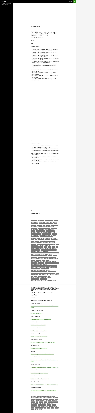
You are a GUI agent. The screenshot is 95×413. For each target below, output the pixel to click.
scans (33, 407)
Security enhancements (36, 271)
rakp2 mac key (45, 267)
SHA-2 (33, 274)
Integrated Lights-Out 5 (36, 252)
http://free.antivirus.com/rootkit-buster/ (39, 336)
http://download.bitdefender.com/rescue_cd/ (40, 378)
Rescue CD (57, 288)
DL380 (53, 232)
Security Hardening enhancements (38, 273)
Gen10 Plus (53, 238)
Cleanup (38, 400)
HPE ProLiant (45, 242)
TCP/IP (52, 274)
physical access (39, 264)
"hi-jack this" (40, 396)
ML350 (47, 260)
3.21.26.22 (56, 220)
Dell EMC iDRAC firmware (44, 229)
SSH (40, 274)
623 (40, 222)
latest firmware (52, 257)
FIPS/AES (37, 236)
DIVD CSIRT (38, 232)
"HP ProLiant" (34, 220)
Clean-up (33, 400)
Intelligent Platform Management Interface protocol (42, 254)
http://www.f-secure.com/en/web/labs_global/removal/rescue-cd (44, 384)
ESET (46, 287)
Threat (41, 407)
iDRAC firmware (47, 245)
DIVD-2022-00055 (44, 232)
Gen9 (36, 239)
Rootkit (43, 270)
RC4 (49, 267)
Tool (45, 407)
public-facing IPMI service (36, 267)
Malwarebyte (50, 403)
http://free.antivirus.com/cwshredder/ (38, 330)
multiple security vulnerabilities (38, 261)
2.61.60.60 (42, 220)
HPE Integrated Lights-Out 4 (50, 241)
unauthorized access (47, 277)
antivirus (33, 399)
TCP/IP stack (56, 274)
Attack (33, 223)
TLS (32, 276)
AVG (31, 287)
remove (33, 406)
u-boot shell (44, 276)
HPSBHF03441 (34, 244)
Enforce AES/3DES (35, 235)
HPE (56, 239)
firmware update (43, 238)
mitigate (33, 260)
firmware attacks (35, 238)
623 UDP (47, 222)
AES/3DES (55, 222)
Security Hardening (51, 271)
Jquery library (34, 257)
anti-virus (55, 397)
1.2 (38, 220)
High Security (41, 239)
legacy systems (34, 258)
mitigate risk (38, 260)
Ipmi (40, 255)
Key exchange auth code (43, 257)
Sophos (52, 289)
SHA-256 (36, 274)
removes (37, 406)
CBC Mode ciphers (55, 225)
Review (43, 268)
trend (53, 407)
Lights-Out (41, 258)
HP (45, 239)
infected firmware (35, 251)
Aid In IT (4, 1)
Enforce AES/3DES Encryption (44, 235)
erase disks (53, 235)
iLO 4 (32, 248)
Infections (33, 403)
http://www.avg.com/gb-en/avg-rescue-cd (39, 373)
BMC (55, 223)
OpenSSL (54, 261)
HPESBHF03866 (52, 242)
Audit (37, 223)
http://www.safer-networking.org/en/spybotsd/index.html (43, 342)
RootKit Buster (47, 289)
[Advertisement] (44, 16)
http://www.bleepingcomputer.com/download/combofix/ (42, 354)
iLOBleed (53, 248)
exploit (33, 236)
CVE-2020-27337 (47, 228)
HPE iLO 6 (37, 241)
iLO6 (49, 248)
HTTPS (57, 244)
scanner (54, 406)
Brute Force (34, 225)
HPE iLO (33, 241)
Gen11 (33, 239)
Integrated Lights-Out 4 (44, 251)
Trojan (56, 407)
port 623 (45, 264)
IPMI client (45, 255)
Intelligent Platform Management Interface (50, 252)
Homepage (71, 1)
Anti (51, 397)
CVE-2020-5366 (54, 228)
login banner (47, 258)
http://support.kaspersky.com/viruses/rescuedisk (41, 319)
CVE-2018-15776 (40, 228)
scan (50, 406)
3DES (37, 222)
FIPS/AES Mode (42, 236)
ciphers (33, 226)
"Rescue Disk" (34, 397)
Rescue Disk (41, 289)
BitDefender (37, 287)
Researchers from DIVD (36, 268)
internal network (35, 255)
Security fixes (44, 271)
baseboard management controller (46, 223)
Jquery (55, 255)
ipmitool (50, 255)
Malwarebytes (38, 288)
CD (53, 399)
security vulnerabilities (50, 273)
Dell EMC (36, 229)
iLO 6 (35, 248)
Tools (49, 407)
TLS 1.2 (35, 276)
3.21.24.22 (51, 220)
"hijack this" (46, 396)
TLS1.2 (39, 276)
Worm (40, 409)
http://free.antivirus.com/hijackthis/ (38, 325)
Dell (32, 229)
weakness (54, 280)
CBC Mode (48, 225)
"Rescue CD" (52, 396)
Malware (44, 403)
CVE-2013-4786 (51, 226)
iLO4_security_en (44, 248)
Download (55, 400)
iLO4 (39, 248)
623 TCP (43, 222)
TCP (48, 274)
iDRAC (42, 245)
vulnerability (48, 280)
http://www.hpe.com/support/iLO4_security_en (46, 244)
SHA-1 (57, 273)
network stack (48, 261)
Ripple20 (47, 268)
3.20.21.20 (46, 220)
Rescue (42, 406)
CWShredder (42, 287)
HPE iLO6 (41, 241)
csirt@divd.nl (44, 226)
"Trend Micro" (45, 397)
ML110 (44, 260)
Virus (37, 409)
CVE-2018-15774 (34, 228)
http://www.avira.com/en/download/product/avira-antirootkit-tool (44, 367)
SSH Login (44, 274)
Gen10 (49, 238)
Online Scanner (44, 288)
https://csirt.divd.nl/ (35, 245)
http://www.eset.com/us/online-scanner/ (39, 348)
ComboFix (43, 400)
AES (51, 222)
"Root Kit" (40, 397)
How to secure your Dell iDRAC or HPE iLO (44, 34)
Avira (33, 287)
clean (57, 399)
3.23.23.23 (33, 222)
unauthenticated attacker (37, 277)
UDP (49, 276)
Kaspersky (33, 288)
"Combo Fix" (34, 396)
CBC (44, 225)
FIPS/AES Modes (49, 236)
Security (48, 270)
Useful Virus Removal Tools (42, 293)
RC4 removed (54, 267)
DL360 (50, 232)
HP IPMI (53, 239)
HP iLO (49, 239)
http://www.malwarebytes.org (37, 313)
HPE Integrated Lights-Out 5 (37, 242)
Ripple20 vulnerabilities (36, 270)
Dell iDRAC (52, 229)
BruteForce (40, 225)
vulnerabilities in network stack (38, 280)
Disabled (33, 232)
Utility (33, 409)
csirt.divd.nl (38, 226)
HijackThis (53, 287)
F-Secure (49, 287)
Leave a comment (40, 37)
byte (50, 399)
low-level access (54, 258)
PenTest (33, 264)
